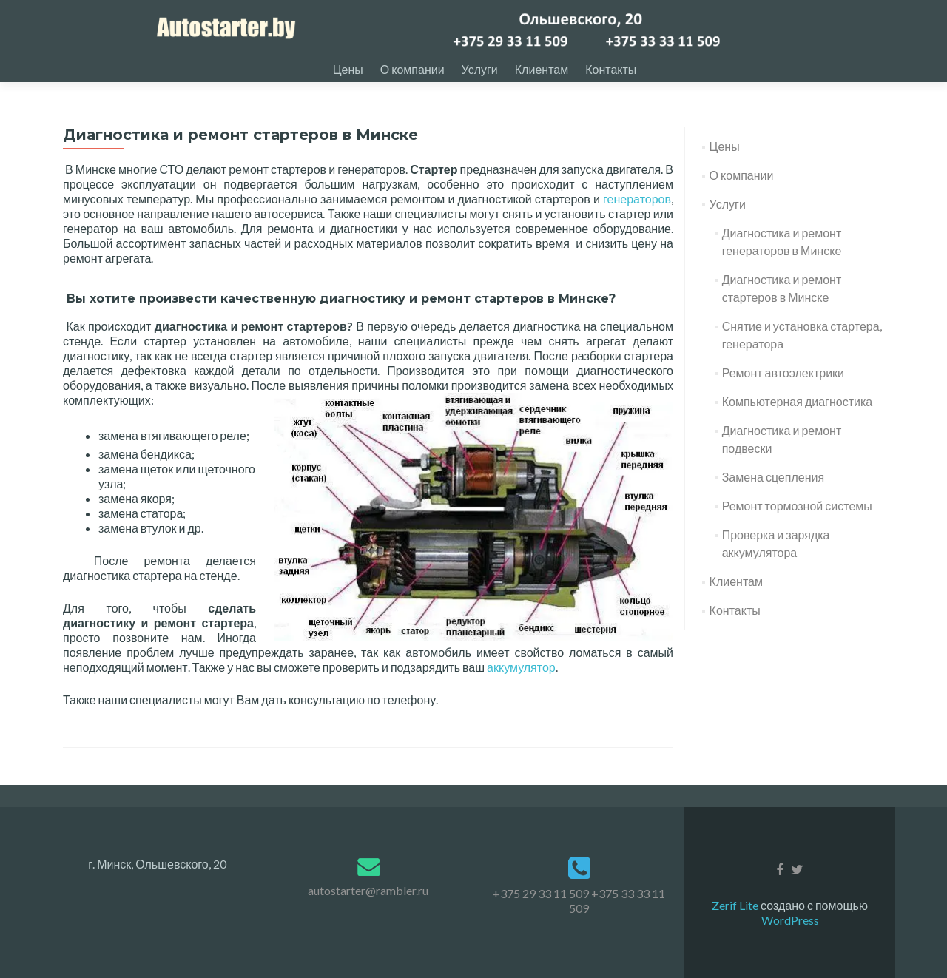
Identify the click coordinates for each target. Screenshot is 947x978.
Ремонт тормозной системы (797, 520)
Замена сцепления (773, 492)
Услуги (480, 69)
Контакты (610, 69)
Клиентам (541, 69)
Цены (348, 69)
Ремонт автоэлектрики (783, 387)
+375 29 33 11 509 (541, 893)
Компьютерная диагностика (797, 416)
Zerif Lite (736, 905)
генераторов (637, 213)
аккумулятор (521, 682)
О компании (412, 69)
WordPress (790, 920)
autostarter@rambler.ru (368, 890)
